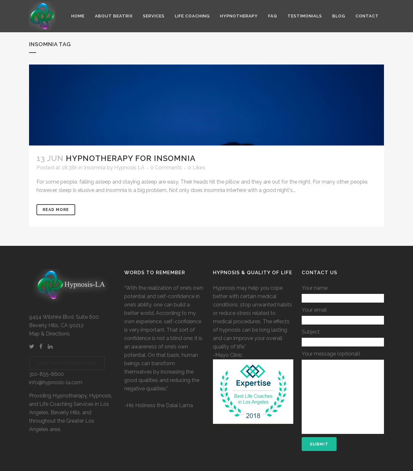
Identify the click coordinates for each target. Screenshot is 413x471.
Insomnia (95, 168)
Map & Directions (49, 334)
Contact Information (67, 363)
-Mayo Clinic (228, 355)
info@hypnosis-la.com (55, 382)
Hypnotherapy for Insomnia (131, 158)
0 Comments (166, 168)
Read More (56, 209)
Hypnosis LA (129, 168)
